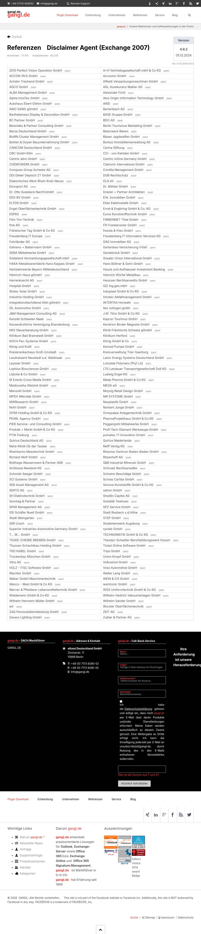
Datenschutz (186, 917)
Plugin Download (67, 15)
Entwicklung (93, 15)
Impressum (167, 917)
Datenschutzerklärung (138, 708)
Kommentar (125, 692)
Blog (175, 15)
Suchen (189, 15)
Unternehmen (116, 15)
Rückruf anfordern (134, 783)
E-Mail (124, 665)
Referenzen (140, 15)
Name (124, 651)
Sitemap (150, 917)
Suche (134, 917)
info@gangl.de (80, 671)
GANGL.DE (14, 647)
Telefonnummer (128, 678)
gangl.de (18, 15)
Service (160, 15)
